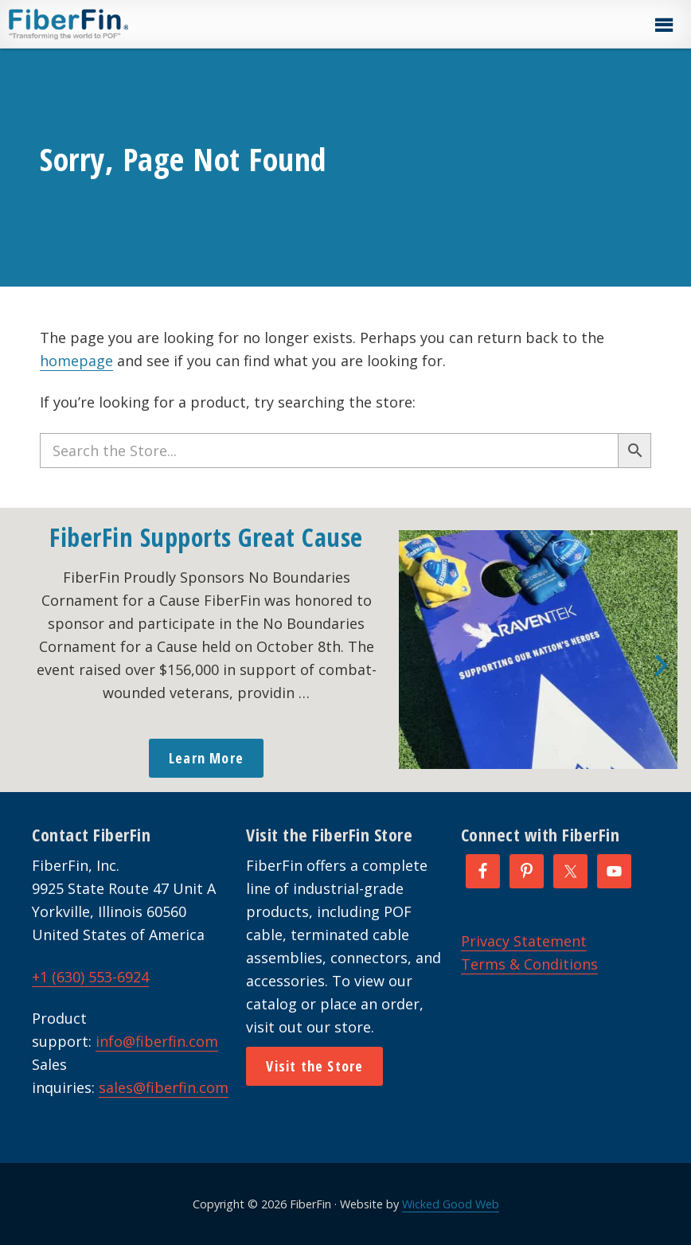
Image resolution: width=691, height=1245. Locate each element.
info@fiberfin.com (157, 1041)
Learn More (206, 757)
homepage (76, 360)
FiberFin (98, 24)
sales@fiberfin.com (163, 1087)
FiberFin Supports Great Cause (206, 537)
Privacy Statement (524, 940)
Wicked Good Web (450, 1204)
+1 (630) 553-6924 (90, 976)
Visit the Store (314, 1065)
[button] (663, 25)
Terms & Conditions (529, 964)
